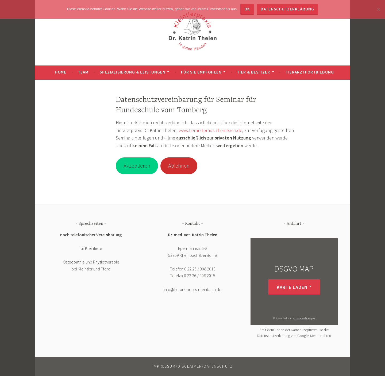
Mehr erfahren (320, 335)
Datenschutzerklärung (287, 8)
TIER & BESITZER (253, 72)
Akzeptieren (137, 165)
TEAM (83, 72)
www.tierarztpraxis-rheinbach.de (210, 130)
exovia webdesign (304, 318)
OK (247, 8)
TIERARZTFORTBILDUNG (310, 72)
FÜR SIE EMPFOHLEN (201, 72)
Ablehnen (179, 165)
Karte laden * (294, 287)
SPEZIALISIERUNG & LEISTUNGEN (132, 72)
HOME (60, 72)
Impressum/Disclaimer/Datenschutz (192, 366)
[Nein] (378, 9)
